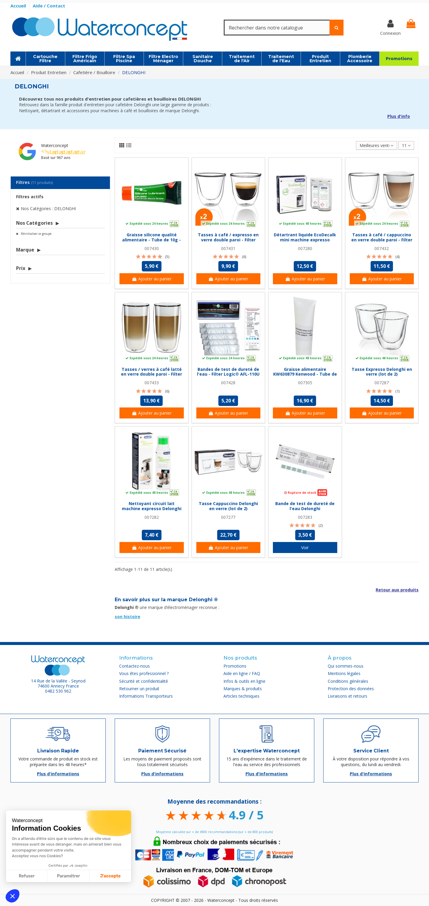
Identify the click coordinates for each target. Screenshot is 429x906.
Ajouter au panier (152, 279)
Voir (305, 547)
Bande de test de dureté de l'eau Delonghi (305, 506)
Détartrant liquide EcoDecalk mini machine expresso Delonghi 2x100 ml (305, 240)
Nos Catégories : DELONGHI (48, 208)
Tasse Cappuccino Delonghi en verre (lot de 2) (228, 506)
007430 (151, 248)
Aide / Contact (49, 6)
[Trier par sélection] (376, 145)
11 (406, 145)
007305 (305, 382)
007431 (228, 248)
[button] (12, 896)
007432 (381, 248)
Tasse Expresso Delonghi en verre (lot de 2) (382, 371)
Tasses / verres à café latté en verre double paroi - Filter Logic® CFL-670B (151, 374)
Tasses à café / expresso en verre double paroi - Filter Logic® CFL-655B (228, 240)
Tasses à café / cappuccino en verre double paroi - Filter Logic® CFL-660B (381, 240)
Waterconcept (54, 145)
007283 (305, 517)
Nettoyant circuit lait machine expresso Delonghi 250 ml (151, 508)
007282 (151, 517)
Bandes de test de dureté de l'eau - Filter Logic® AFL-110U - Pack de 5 (228, 374)
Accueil (18, 6)
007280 (305, 248)
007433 (151, 382)
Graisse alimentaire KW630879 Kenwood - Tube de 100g (305, 374)
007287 (381, 382)
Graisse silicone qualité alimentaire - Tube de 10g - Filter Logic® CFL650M (151, 240)
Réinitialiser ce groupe (36, 234)
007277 (228, 517)
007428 (228, 382)
